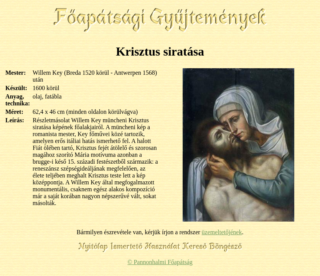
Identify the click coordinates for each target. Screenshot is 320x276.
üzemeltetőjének (222, 232)
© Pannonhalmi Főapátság (159, 262)
